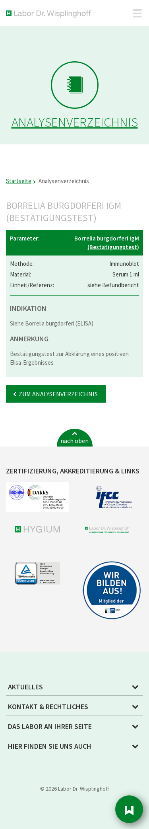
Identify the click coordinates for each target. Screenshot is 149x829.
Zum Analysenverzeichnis (58, 394)
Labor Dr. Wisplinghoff (50, 14)
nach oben (74, 441)
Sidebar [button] (129, 809)
